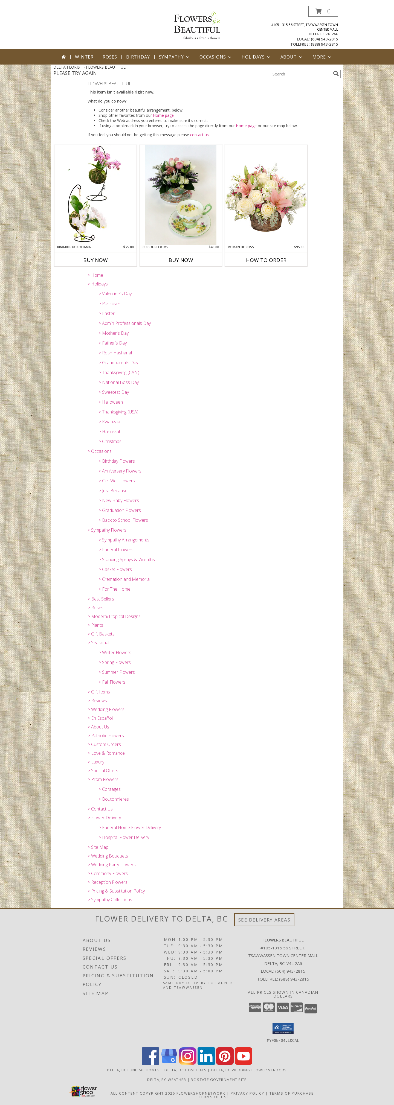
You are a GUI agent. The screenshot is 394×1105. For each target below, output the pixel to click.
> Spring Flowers (115, 662)
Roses (110, 57)
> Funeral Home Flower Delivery (130, 827)
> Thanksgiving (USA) (118, 412)
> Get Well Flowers (117, 481)
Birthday (138, 57)
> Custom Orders (104, 744)
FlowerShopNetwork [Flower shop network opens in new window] (200, 1093)
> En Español (100, 718)
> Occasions (100, 451)
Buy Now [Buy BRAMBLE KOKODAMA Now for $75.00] (95, 260)
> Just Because (113, 491)
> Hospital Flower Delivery (124, 837)
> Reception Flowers (108, 882)
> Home (95, 275)
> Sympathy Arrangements (124, 540)
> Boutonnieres (114, 799)
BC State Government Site (219, 1079)
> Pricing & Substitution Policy (116, 891)
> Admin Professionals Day (125, 323)
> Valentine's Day (115, 294)
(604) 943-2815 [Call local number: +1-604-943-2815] (324, 39)
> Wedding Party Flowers (112, 865)
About (291, 57)
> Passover (109, 304)
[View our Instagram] (187, 1063)
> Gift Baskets (101, 634)
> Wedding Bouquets (108, 856)
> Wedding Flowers (106, 709)
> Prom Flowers (103, 779)
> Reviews (97, 701)
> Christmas (110, 441)
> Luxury (96, 762)
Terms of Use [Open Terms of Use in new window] (214, 1096)
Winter (84, 57)
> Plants (95, 625)
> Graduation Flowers (120, 510)
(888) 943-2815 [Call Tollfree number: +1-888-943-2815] (294, 979)
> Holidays (98, 284)
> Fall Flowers (112, 682)
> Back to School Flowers (123, 520)
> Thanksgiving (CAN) (119, 372)
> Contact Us (100, 809)
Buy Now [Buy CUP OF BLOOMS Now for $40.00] (181, 260)
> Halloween (111, 402)
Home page (163, 115)
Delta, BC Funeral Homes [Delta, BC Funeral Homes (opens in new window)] (133, 1069)
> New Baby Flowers (119, 500)
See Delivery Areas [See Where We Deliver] (264, 920)
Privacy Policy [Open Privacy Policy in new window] (247, 1093)
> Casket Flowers (115, 569)
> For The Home (115, 589)
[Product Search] (301, 74)
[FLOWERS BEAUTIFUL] (197, 25)
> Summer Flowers (117, 672)
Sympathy (174, 57)
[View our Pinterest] (225, 1063)
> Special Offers (103, 771)
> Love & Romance (106, 753)
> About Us (98, 727)
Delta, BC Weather (166, 1079)
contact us (199, 134)
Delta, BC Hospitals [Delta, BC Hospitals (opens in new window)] (185, 1069)
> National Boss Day (119, 382)
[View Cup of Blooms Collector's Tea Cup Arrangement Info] (181, 195)
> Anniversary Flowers (120, 471)
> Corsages (110, 789)
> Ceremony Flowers (108, 873)
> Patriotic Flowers (106, 736)
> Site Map (98, 847)
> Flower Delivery (104, 818)
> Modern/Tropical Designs (114, 616)
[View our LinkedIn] (206, 1063)
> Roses (95, 608)
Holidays (256, 57)
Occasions (216, 57)
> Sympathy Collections (110, 900)
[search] (336, 74)
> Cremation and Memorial (124, 579)
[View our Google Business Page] (169, 1063)
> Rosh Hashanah (116, 353)
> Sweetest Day (114, 392)
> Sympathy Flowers (107, 530)
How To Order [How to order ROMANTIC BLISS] (266, 260)
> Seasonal (98, 643)
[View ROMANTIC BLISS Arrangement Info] (266, 194)
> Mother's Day (114, 333)
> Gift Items (99, 692)
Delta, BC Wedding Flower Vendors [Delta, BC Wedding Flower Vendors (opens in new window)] (249, 1069)
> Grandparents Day (118, 363)
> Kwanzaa (109, 422)
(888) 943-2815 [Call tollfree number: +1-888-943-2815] (324, 44)
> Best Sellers (101, 599)
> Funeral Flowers (116, 550)
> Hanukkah (110, 431)
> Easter (107, 313)
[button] (323, 11)
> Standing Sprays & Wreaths (127, 559)
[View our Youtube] (243, 1063)
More (322, 57)
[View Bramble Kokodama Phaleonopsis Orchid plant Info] (95, 194)
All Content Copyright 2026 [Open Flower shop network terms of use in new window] (143, 1093)
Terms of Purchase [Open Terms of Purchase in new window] (292, 1093)
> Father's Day (113, 343)
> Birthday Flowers (117, 461)
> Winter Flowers (115, 652)
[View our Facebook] (150, 1063)
